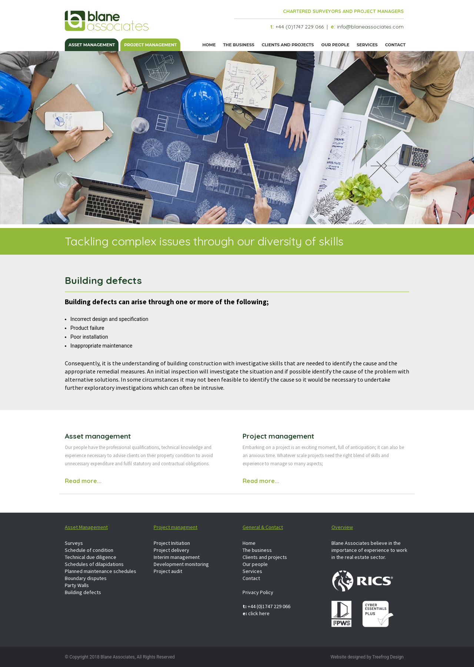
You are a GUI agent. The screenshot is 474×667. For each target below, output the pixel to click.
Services (367, 44)
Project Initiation (172, 543)
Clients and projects (288, 44)
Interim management (177, 557)
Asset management (92, 44)
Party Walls (77, 585)
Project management (150, 44)
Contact (395, 44)
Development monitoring (181, 564)
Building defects (83, 592)
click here (259, 613)
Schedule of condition (89, 550)
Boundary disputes (86, 578)
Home (209, 44)
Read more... (83, 481)
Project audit (168, 571)
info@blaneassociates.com (370, 26)
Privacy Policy (258, 592)
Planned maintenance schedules (100, 571)
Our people (335, 44)
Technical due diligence (90, 557)
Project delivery (171, 550)
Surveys (74, 543)
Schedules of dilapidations (94, 564)
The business (238, 44)
